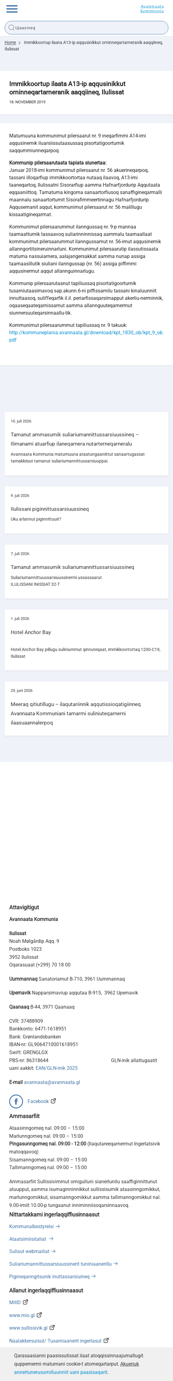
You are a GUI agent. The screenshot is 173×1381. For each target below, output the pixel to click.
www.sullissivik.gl (28, 1328)
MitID (15, 1302)
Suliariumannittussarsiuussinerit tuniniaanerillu (60, 1264)
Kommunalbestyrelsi (31, 1226)
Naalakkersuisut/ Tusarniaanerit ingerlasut (55, 1341)
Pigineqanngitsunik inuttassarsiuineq (49, 1277)
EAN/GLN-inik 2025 (57, 1068)
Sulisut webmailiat (29, 1251)
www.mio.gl (22, 1315)
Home (10, 42)
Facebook (38, 1101)
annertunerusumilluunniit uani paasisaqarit (60, 1372)
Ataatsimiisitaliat (28, 1239)
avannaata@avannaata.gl (52, 1082)
